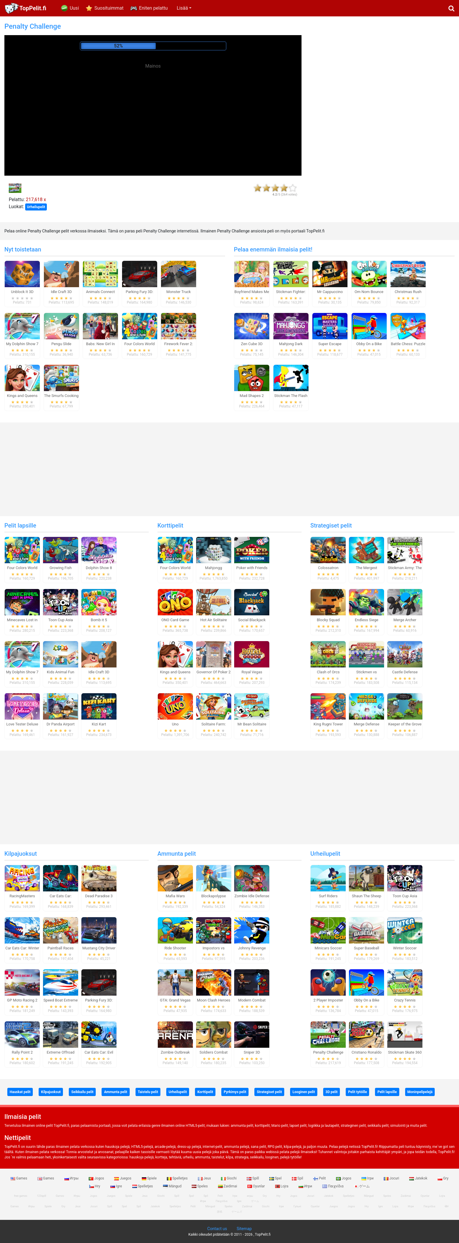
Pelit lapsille (20, 525)
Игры (72, 1178)
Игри (306, 1186)
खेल (446, 1206)
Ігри (368, 1178)
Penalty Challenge (328, 1052)
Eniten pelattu (153, 8)
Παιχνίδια (333, 1186)
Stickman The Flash (290, 395)
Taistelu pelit (148, 1092)
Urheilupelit (36, 207)
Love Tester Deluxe (22, 724)
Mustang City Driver (98, 948)
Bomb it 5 (99, 620)
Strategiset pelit (331, 525)
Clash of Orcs (328, 672)
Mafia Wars (175, 896)
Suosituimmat (109, 8)
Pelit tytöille (357, 1092)
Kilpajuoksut (20, 853)
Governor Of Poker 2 (213, 672)
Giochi (229, 1178)
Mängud (172, 1186)
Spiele (149, 1178)
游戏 (219, 1211)
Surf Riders (328, 896)
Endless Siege (366, 620)
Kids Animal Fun (60, 672)
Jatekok (418, 1178)
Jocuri (392, 1178)
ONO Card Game (175, 620)
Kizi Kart (99, 724)
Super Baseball (366, 948)
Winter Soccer (405, 948)
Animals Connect (100, 292)
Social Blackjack (252, 620)
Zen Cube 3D (252, 344)
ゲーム (362, 1186)
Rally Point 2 (22, 1052)
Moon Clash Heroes (213, 1000)
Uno (175, 724)
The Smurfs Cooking (61, 395)
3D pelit (332, 1092)
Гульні (297, 1206)
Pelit (320, 1178)
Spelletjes (178, 1178)
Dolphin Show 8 (99, 568)
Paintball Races (60, 948)
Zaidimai (228, 1186)
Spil (298, 1178)
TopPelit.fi (32, 8)
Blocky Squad (328, 620)
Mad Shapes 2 (252, 395)
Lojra (282, 1186)
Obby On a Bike (369, 344)
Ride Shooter (175, 948)
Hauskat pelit (20, 1092)
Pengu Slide (61, 344)
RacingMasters (22, 896)
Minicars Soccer (328, 948)
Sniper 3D (252, 1052)
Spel (275, 1178)
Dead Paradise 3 (99, 896)
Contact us (217, 1228)
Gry (443, 1178)
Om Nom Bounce (368, 292)
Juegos (123, 1178)
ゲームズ (237, 1211)
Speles (200, 1186)
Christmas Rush (408, 292)
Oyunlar (256, 1186)
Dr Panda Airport (61, 724)
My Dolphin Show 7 (22, 344)
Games (19, 1178)
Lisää (182, 8)
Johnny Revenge (252, 948)
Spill (253, 1178)
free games (20, 1195)
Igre (116, 1186)
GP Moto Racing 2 (22, 1000)
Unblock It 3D (22, 292)
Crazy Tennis (405, 1000)
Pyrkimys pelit (235, 1092)
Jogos (97, 1178)
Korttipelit (170, 525)
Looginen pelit (303, 1092)
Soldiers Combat (214, 1052)
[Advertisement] (153, 111)
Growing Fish (60, 568)
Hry (95, 1186)
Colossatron (328, 568)
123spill (41, 1195)
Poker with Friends (252, 568)
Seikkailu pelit (82, 1092)
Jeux (205, 1178)
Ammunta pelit (176, 853)
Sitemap (244, 1228)
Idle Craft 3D (61, 292)
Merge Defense (366, 724)
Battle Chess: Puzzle (408, 344)
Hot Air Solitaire (213, 620)
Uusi (74, 8)
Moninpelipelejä (420, 1092)
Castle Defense (404, 672)
